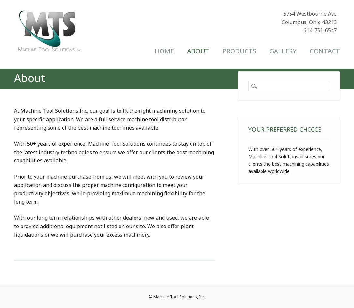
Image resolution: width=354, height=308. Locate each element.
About (198, 51)
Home (164, 51)
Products (239, 51)
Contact (325, 51)
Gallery (283, 51)
